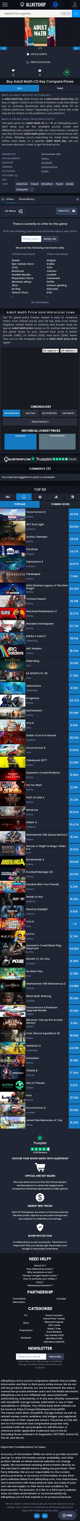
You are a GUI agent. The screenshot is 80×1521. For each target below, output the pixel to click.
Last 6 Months (49, 413)
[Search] (76, 13)
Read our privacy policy (46, 1510)
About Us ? (40, 1265)
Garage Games (49, 166)
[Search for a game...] (40, 13)
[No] (75, 1510)
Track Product (40, 421)
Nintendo (26, 1337)
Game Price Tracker (54, 1318)
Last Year (30, 413)
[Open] (5, 4)
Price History (24, 199)
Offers (7, 199)
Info (19, 88)
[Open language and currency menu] (56, 4)
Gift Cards (54, 1325)
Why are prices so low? (40, 1272)
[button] (75, 4)
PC (26, 1315)
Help (67, 1515)
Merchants (19, 1302)
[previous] (3, 48)
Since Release (11, 413)
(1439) (53, 459)
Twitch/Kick (19, 1298)
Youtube (61, 1298)
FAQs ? (40, 1282)
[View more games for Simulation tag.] (47, 185)
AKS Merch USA (54, 1338)
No (44, 1516)
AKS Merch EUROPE (54, 1341)
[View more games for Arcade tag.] (70, 185)
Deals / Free (54, 1328)
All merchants (40, 302)
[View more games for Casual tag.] (34, 185)
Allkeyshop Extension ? (40, 1285)
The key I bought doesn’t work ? (40, 1275)
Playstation (26, 1330)
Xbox (26, 1322)
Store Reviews (54, 1331)
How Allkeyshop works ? (40, 1269)
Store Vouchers (54, 1315)
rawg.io (45, 158)
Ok (36, 1516)
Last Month (68, 413)
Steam (45, 171)
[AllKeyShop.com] (33, 4)
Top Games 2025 (54, 1335)
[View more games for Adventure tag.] (22, 185)
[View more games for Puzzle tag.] (59, 185)
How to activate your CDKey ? (40, 1278)
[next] (76, 48)
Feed (60, 88)
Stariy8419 (46, 162)
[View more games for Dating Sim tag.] (22, 190)
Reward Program (54, 1322)
